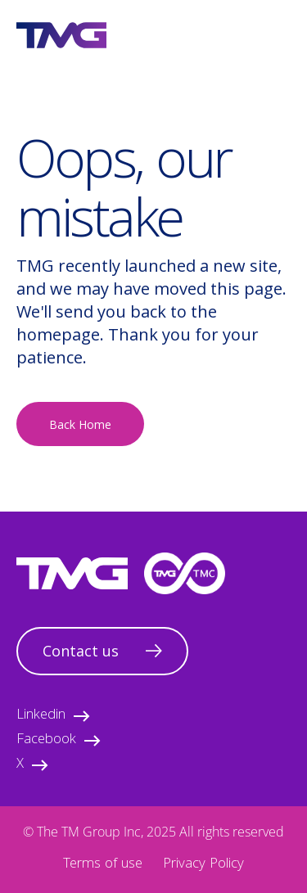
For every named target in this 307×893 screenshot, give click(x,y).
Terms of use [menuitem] (102, 865)
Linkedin (53, 716)
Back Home (80, 424)
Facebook (58, 740)
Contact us (102, 651)
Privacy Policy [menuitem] (203, 865)
